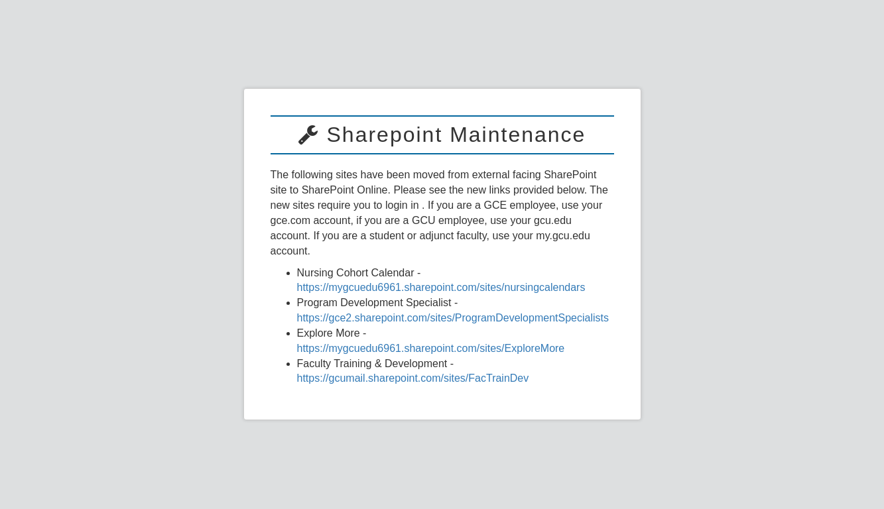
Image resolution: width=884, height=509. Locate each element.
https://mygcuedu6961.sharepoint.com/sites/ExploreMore (431, 348)
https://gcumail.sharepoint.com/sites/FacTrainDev (413, 378)
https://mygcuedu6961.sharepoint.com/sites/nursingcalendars (441, 287)
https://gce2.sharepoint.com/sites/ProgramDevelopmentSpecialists (453, 317)
